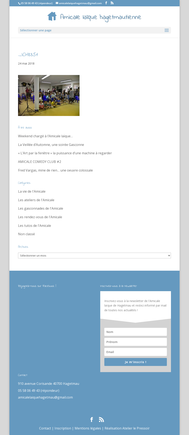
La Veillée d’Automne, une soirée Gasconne (51, 144)
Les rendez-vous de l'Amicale (40, 217)
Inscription (63, 428)
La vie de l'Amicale (32, 191)
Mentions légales (88, 428)
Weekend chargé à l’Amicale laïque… (45, 136)
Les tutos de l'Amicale (34, 225)
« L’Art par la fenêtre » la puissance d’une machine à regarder (65, 153)
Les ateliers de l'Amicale (36, 200)
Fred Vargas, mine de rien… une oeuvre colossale (55, 170)
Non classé (26, 234)
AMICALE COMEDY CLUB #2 (39, 161)
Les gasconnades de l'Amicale (40, 208)
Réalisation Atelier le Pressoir (127, 428)
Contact (45, 428)
